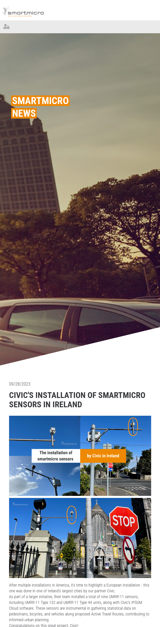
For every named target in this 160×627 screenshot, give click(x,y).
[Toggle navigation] (153, 26)
